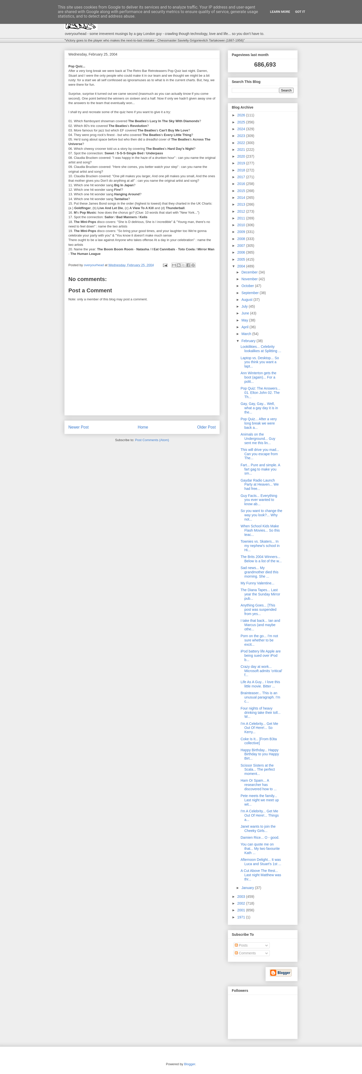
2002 (241, 903)
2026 (241, 115)
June (245, 313)
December (249, 272)
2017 (241, 177)
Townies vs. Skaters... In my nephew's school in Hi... (260, 545)
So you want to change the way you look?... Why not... (261, 515)
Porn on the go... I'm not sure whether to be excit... (259, 640)
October (248, 286)
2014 (241, 198)
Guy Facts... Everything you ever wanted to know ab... (259, 500)
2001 (241, 910)
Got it (300, 12)
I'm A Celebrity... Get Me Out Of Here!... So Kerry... (259, 728)
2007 (241, 246)
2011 (241, 218)
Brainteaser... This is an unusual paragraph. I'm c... (260, 697)
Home (143, 427)
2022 (241, 143)
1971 (241, 917)
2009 (241, 232)
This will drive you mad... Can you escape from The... (260, 454)
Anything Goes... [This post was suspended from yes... (259, 609)
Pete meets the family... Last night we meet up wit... (260, 800)
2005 (241, 259)
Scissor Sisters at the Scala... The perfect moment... (258, 769)
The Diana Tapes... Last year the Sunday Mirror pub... (260, 594)
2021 (241, 150)
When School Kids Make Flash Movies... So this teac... (260, 530)
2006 (241, 252)
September (250, 293)
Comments (245, 953)
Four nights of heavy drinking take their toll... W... (261, 712)
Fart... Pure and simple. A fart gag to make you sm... (260, 469)
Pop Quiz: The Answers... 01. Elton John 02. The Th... (260, 392)
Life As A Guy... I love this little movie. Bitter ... (260, 684)
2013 (241, 204)
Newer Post (78, 427)
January (248, 888)
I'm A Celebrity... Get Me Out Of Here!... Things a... (260, 815)
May (245, 320)
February (248, 341)
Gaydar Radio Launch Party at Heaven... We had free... (260, 484)
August (247, 300)
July (245, 306)
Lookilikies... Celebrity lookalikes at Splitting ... (261, 349)
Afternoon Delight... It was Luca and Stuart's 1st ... (261, 862)
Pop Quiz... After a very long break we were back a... (259, 423)
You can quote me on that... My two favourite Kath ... (260, 848)
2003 (241, 897)
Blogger (189, 1064)
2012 (241, 211)
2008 (241, 239)
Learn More (280, 12)
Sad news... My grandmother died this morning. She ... (259, 572)
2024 (241, 129)
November (249, 279)
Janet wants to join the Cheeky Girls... (258, 828)
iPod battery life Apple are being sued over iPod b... (261, 655)
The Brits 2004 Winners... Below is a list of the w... (261, 559)
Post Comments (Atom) (152, 440)
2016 (241, 184)
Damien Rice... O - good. (260, 837)
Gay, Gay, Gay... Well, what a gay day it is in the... (259, 408)
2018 (241, 170)
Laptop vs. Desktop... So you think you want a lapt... (260, 362)
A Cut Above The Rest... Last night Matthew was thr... (261, 875)
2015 (241, 191)
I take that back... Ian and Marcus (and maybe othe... (260, 625)
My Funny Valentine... (257, 583)
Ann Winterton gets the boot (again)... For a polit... (258, 377)
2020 (241, 156)
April (245, 327)
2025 (241, 122)
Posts (241, 945)
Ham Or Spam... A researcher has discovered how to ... (259, 784)
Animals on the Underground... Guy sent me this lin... (258, 438)
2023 (241, 136)
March (246, 334)
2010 (241, 225)
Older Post (206, 427)
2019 (241, 163)
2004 (241, 266)
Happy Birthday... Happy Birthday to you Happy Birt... (260, 754)
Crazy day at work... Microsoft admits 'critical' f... (261, 671)
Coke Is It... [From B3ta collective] (259, 741)
